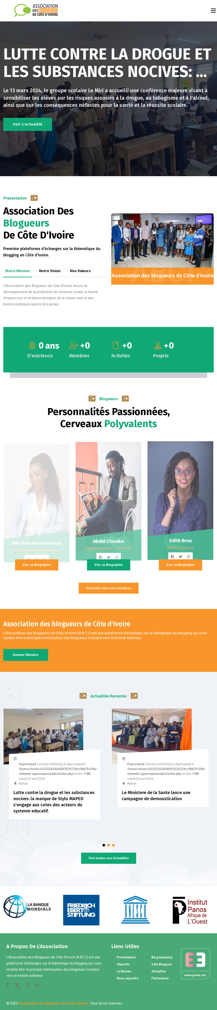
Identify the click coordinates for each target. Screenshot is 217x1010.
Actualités (158, 971)
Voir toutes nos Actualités (109, 858)
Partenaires (160, 978)
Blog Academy (161, 957)
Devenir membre (25, 655)
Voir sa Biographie (37, 565)
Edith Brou (180, 544)
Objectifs (123, 964)
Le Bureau (124, 971)
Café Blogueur (161, 964)
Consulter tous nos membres (108, 588)
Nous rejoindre (128, 978)
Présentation (126, 957)
